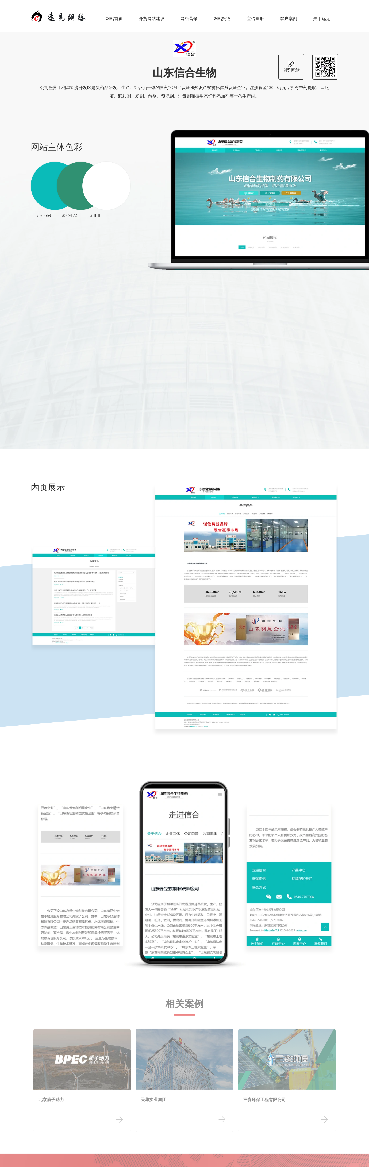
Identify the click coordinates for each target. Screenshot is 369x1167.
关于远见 (321, 16)
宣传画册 (255, 16)
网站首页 (114, 16)
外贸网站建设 (151, 16)
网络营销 (189, 16)
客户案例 (288, 16)
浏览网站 (291, 65)
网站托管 (222, 16)
